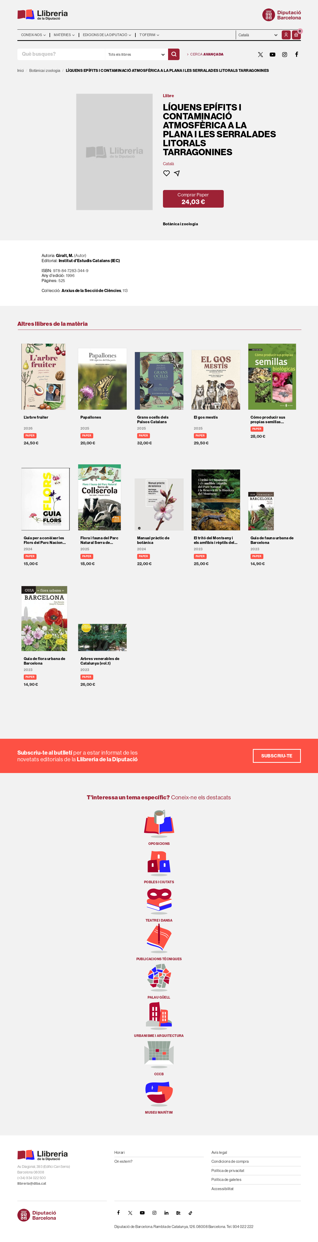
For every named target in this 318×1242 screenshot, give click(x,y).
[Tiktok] (190, 1213)
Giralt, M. (65, 255)
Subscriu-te (276, 756)
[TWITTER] (261, 54)
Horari (119, 1152)
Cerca (205, 54)
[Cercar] (174, 54)
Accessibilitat (222, 1189)
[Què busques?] (61, 54)
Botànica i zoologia (180, 224)
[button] (296, 34)
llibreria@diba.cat (31, 1183)
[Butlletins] (178, 1213)
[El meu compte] (286, 34)
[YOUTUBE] (273, 54)
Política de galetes (226, 1179)
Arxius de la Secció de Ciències (91, 290)
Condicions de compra (230, 1161)
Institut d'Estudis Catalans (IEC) (89, 260)
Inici (20, 70)
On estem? (123, 1161)
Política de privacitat (227, 1170)
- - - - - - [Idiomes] (258, 35)
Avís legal (219, 1152)
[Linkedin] (166, 1213)
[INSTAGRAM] (285, 54)
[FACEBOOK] (297, 54)
